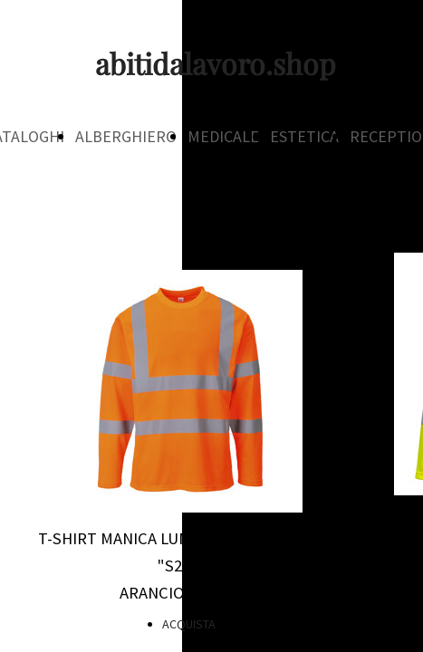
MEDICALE (223, 136)
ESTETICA (304, 136)
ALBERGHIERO (126, 136)
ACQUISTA (189, 624)
